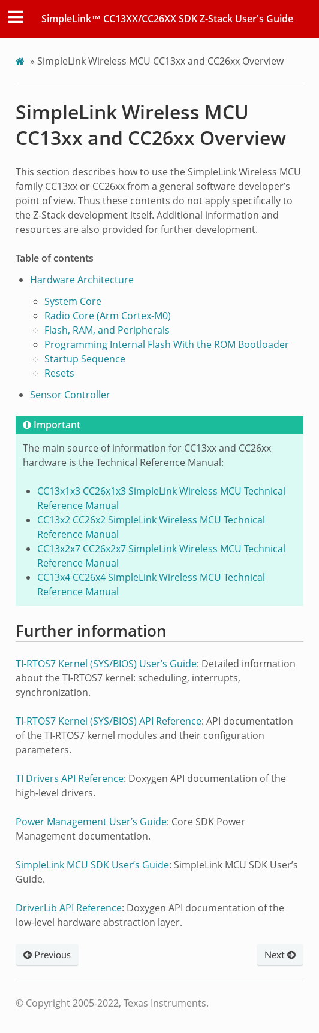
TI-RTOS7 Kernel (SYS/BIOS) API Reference (108, 721)
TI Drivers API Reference (70, 778)
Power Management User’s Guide (91, 821)
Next (280, 955)
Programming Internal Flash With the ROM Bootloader (166, 344)
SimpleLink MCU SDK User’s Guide (92, 864)
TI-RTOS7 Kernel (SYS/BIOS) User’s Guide (106, 663)
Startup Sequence (84, 358)
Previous (47, 955)
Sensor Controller (70, 394)
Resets (59, 373)
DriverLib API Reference (69, 907)
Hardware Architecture (82, 279)
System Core (72, 301)
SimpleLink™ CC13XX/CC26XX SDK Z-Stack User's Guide (167, 18)
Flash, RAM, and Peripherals (107, 330)
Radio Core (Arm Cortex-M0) (107, 315)
